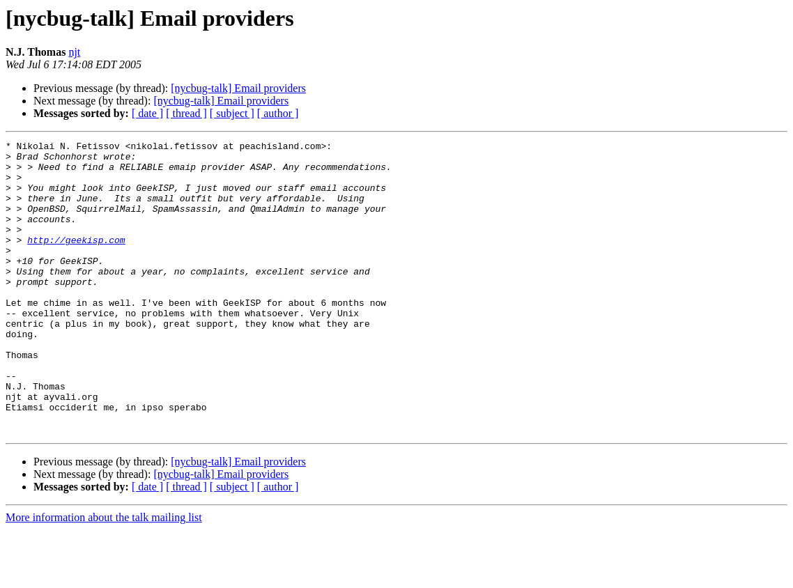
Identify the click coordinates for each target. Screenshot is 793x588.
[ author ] (278, 113)
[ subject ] (232, 113)
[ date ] (147, 113)
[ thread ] (186, 113)
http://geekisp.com (76, 260)
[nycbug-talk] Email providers (238, 88)
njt (74, 52)
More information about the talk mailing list (104, 576)
